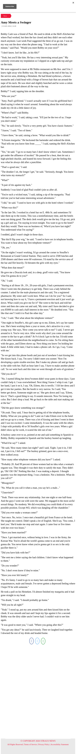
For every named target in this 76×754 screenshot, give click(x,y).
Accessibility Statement (60, 744)
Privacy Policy (43, 744)
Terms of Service (30, 744)
